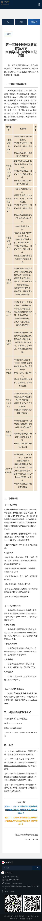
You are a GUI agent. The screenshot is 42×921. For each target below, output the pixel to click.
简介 (8, 22)
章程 (21, 22)
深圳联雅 (29, 919)
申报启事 (34, 22)
